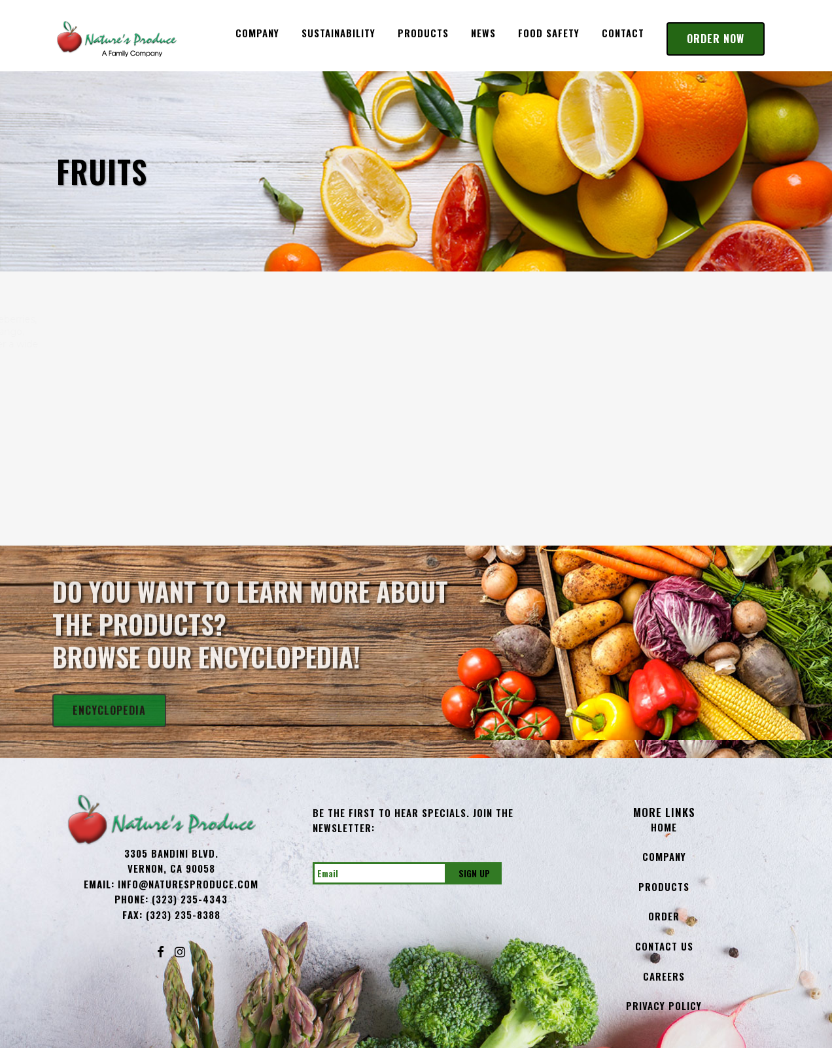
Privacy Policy (664, 1005)
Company (664, 856)
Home (664, 827)
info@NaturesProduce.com (188, 884)
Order (664, 916)
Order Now (715, 38)
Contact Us (664, 946)
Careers (664, 976)
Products (663, 886)
